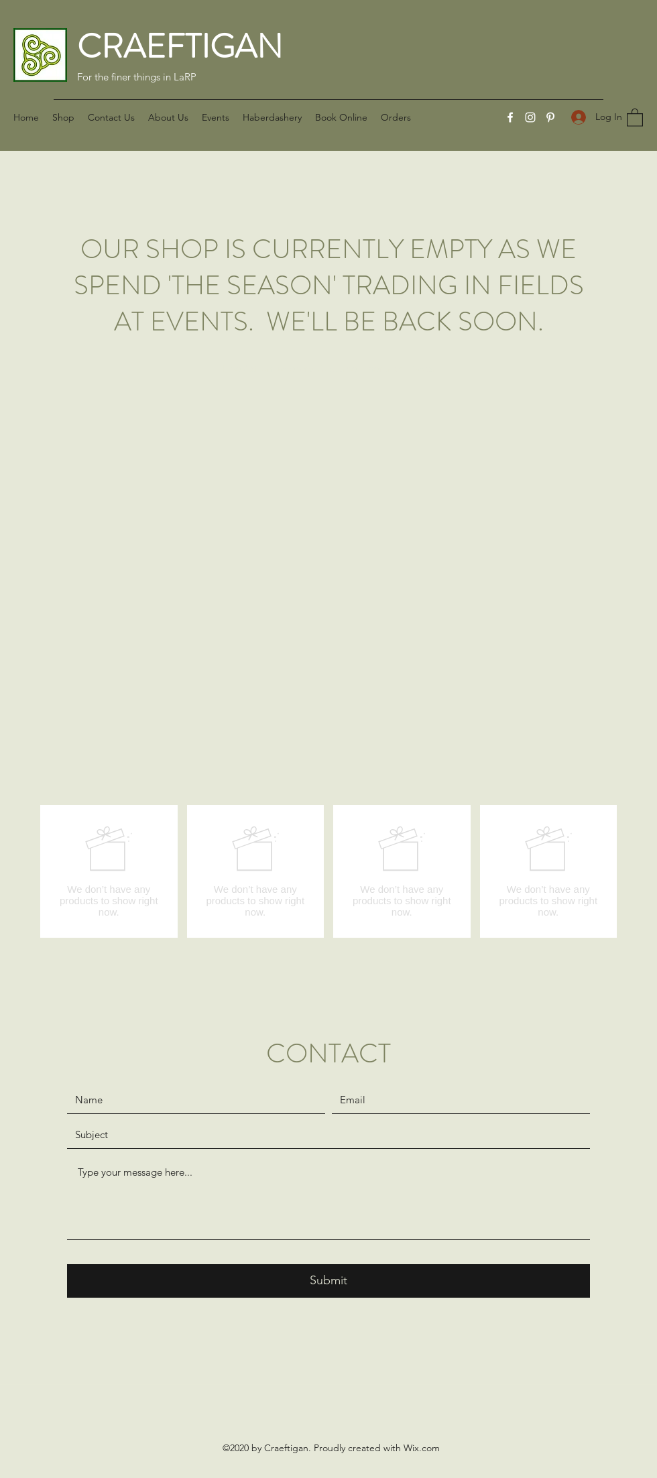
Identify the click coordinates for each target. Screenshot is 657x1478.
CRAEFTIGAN (180, 46)
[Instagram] (530, 117)
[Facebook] (510, 117)
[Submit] (328, 1281)
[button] (635, 117)
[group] (328, 871)
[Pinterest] (550, 117)
